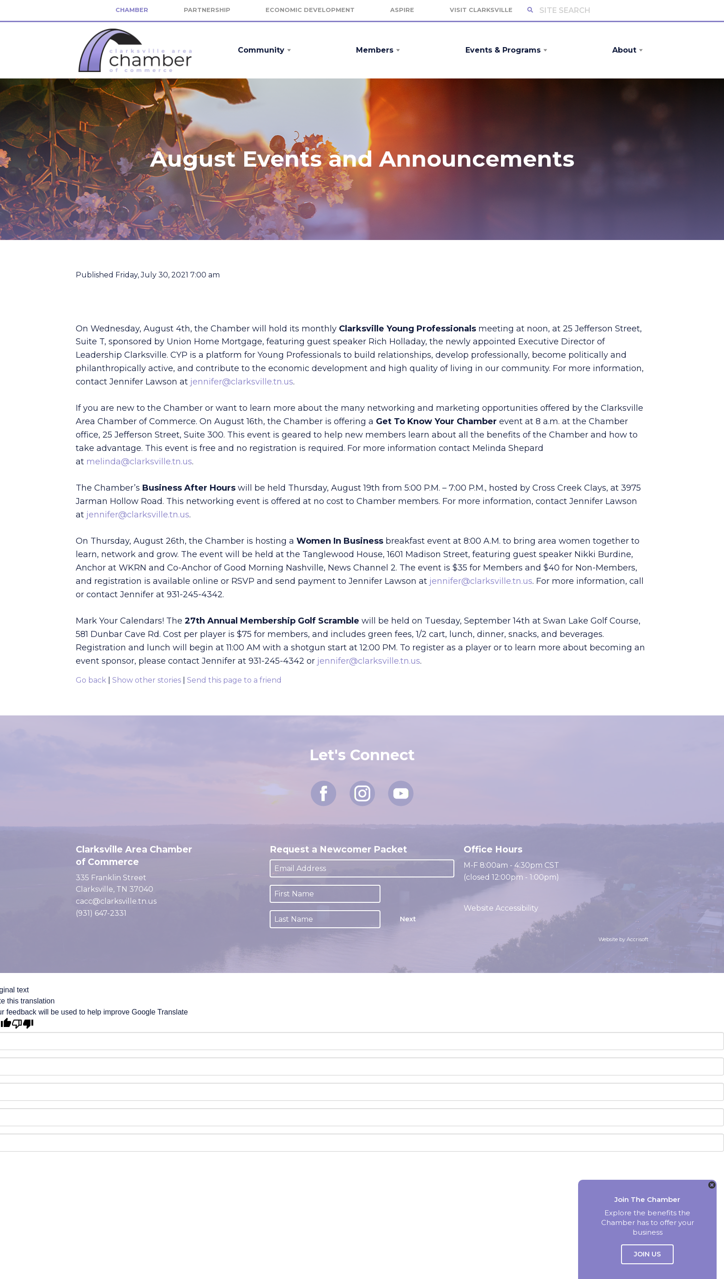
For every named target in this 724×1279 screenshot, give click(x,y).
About (624, 50)
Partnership (207, 9)
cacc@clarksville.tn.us (116, 901)
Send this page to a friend (234, 680)
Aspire (402, 9)
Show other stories (146, 680)
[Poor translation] (23, 1024)
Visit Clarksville (481, 9)
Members (374, 50)
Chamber (131, 9)
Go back (91, 680)
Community (261, 50)
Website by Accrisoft (623, 939)
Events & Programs (503, 50)
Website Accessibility (502, 908)
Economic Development (310, 9)
